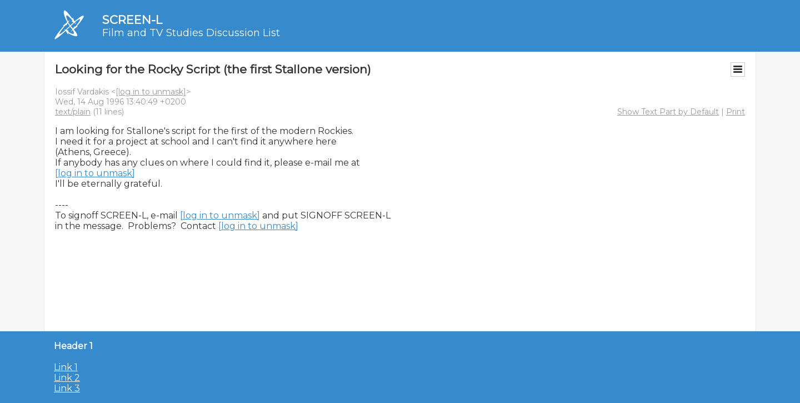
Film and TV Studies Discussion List (191, 33)
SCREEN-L (132, 20)
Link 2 (67, 377)
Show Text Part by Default (668, 112)
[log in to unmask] (151, 92)
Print (735, 112)
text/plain (73, 112)
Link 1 (66, 367)
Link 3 (67, 388)
